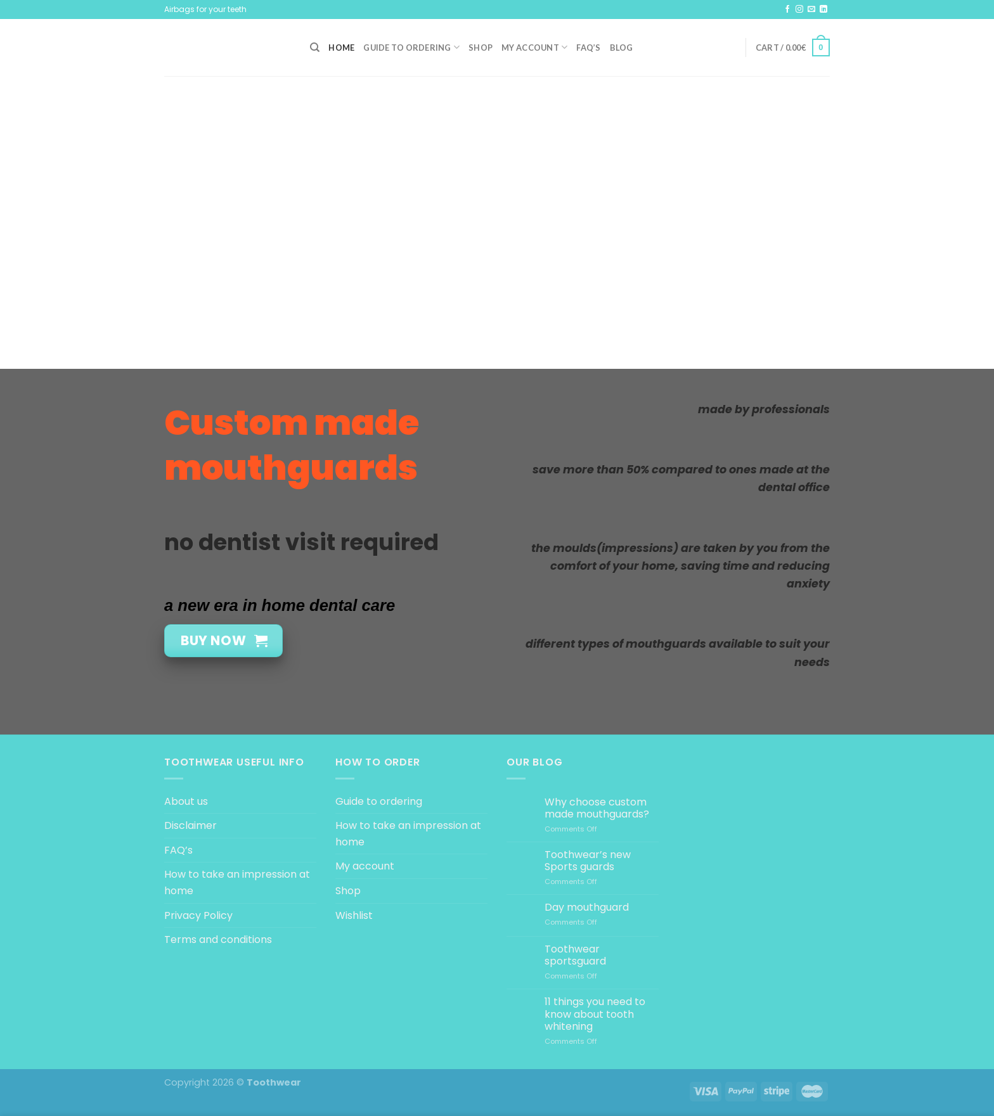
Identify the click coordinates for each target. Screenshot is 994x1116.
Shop (480, 47)
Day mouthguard (587, 907)
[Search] (315, 47)
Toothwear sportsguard (575, 955)
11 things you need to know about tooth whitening (595, 1014)
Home (341, 47)
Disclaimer (190, 825)
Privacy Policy (198, 915)
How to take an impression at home (237, 882)
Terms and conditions (218, 939)
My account (534, 47)
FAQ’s (588, 47)
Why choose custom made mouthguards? (597, 808)
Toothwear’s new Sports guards (588, 861)
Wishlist (354, 915)
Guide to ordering (411, 47)
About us (186, 801)
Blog (621, 47)
